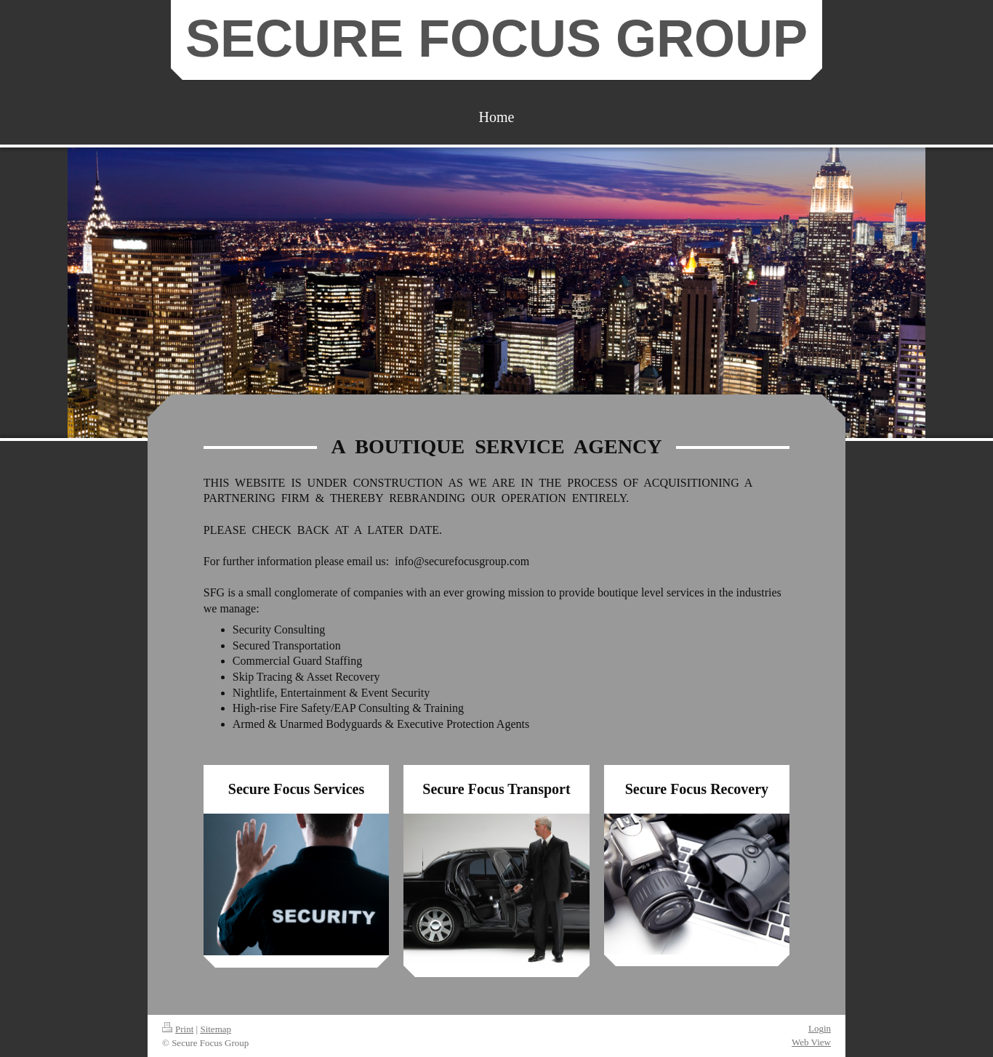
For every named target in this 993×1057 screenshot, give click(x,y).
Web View (811, 1042)
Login (819, 1028)
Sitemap (215, 1029)
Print (177, 1029)
